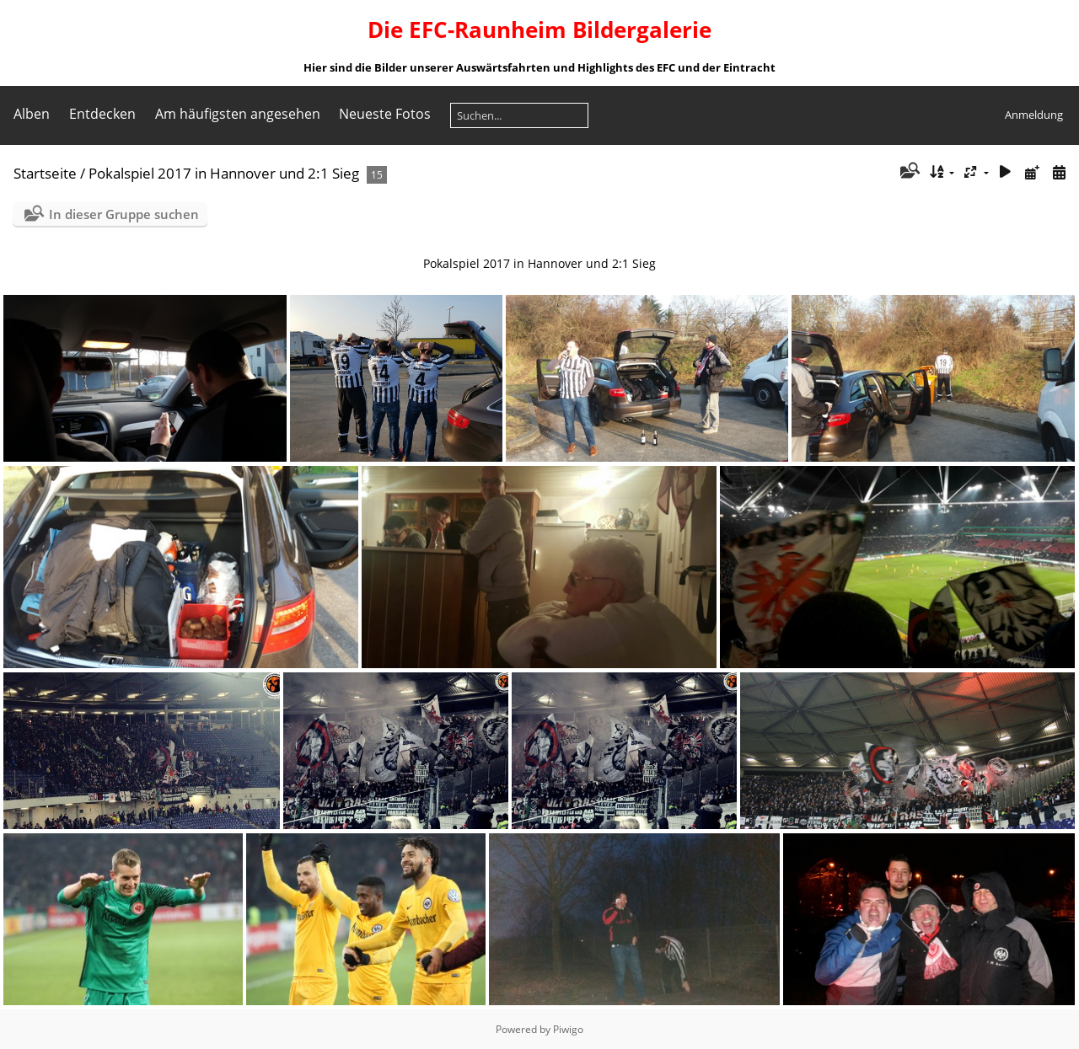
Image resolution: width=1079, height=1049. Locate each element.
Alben (31, 113)
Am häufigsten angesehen (237, 113)
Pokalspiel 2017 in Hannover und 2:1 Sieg (224, 173)
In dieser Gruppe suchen (124, 214)
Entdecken (102, 113)
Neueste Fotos (385, 113)
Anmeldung (1034, 114)
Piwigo (568, 1029)
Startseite (45, 173)
